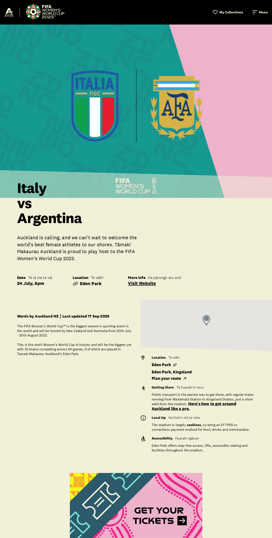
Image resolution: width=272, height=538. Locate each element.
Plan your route (169, 378)
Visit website (142, 283)
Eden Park (87, 283)
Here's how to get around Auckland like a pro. (194, 406)
